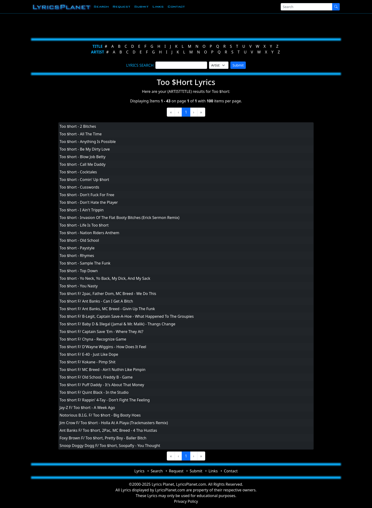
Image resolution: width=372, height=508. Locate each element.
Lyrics (139, 471)
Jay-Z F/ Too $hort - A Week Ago (87, 407)
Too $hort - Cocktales (78, 172)
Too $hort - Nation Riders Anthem (89, 232)
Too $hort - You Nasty (79, 286)
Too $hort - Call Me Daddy (83, 164)
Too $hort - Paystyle (77, 248)
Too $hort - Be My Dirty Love (85, 149)
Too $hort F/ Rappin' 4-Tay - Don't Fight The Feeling (105, 400)
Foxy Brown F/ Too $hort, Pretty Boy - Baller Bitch (103, 438)
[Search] (306, 6)
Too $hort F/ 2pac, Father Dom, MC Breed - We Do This (108, 293)
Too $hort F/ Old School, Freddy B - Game (96, 377)
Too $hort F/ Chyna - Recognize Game (93, 339)
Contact (176, 7)
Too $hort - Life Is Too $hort (84, 225)
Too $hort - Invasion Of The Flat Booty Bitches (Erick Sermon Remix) (119, 217)
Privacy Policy (186, 501)
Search (101, 7)
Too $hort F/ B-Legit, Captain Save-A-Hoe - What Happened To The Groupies (127, 316)
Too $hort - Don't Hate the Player (89, 202)
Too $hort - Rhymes (77, 255)
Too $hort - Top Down (79, 270)
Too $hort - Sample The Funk (85, 263)
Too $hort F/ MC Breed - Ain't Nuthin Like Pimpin (102, 369)
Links (158, 7)
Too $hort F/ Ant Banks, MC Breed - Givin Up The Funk (107, 308)
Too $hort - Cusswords (79, 187)
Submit (141, 7)
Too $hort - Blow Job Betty (83, 156)
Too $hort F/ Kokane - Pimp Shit (88, 362)
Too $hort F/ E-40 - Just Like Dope (89, 354)
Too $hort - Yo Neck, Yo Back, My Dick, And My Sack (105, 278)
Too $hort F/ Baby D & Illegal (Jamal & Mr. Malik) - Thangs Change (117, 324)
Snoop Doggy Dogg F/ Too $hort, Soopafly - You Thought (110, 445)
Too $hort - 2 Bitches (78, 126)
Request (121, 7)
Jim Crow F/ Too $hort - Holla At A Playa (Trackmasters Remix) (114, 422)
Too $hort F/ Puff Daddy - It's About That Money (102, 384)
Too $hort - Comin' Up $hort (84, 179)
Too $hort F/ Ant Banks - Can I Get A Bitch (96, 301)
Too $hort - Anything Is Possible (88, 141)
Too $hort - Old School (79, 240)
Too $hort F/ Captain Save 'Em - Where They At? (101, 331)
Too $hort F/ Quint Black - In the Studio (94, 392)
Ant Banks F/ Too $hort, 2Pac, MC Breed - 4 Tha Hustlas (108, 430)
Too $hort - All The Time (81, 134)
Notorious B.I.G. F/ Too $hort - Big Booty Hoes (100, 415)
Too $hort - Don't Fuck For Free (87, 194)
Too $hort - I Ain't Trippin (82, 210)
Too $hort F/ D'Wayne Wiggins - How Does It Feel (103, 346)
